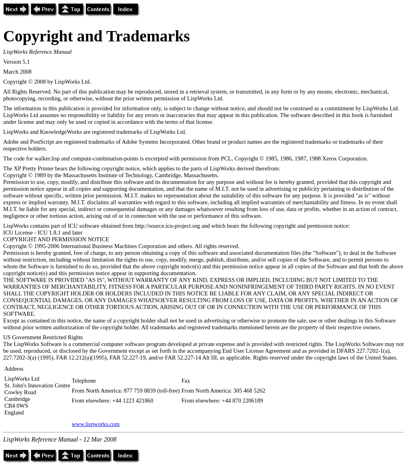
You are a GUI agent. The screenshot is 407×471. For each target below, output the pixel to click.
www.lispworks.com (95, 424)
